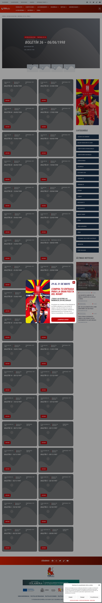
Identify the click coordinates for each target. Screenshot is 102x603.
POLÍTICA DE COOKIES (74, 600)
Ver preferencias (94, 597)
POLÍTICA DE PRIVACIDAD (84, 600)
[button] (99, 585)
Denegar (82, 597)
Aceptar (70, 597)
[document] (51, 301)
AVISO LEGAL (92, 600)
